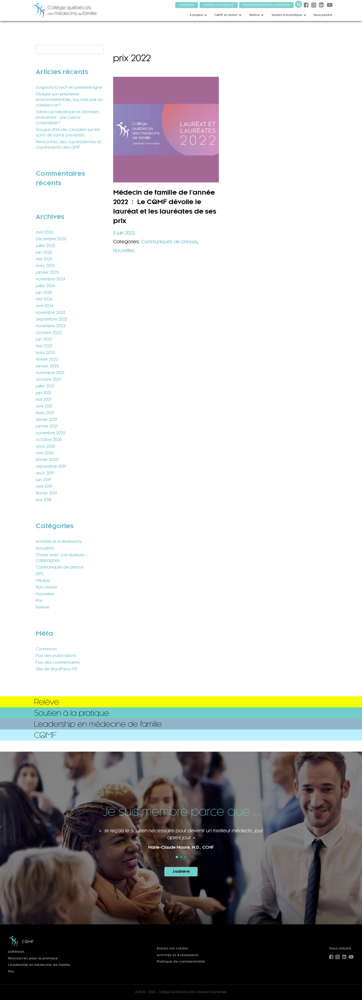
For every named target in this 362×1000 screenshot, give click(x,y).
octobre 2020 (49, 440)
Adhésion (16, 951)
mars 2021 (45, 413)
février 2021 (46, 419)
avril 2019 (44, 486)
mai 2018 (43, 500)
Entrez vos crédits (172, 948)
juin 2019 (43, 480)
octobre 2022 (49, 332)
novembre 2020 (50, 433)
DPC (40, 574)
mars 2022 (45, 353)
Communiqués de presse (60, 567)
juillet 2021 (45, 386)
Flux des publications (56, 656)
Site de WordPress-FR (56, 669)
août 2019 (45, 473)
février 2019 (46, 493)
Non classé (46, 587)
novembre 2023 (50, 312)
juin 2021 (43, 393)
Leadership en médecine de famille (39, 965)
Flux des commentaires (58, 662)
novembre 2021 (50, 373)
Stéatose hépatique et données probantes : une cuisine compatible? (67, 117)
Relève (42, 607)
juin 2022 (44, 339)
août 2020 (45, 446)
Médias (43, 580)
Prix (39, 600)
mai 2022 (44, 346)
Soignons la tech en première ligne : (70, 87)
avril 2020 (45, 453)
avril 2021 (44, 406)
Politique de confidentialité (181, 961)
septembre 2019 (51, 466)
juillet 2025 (45, 246)
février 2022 (47, 359)
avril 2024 (44, 306)
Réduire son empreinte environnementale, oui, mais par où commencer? (69, 99)
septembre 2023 (51, 319)
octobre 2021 (48, 379)
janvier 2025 (47, 272)
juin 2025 (44, 252)
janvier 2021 (47, 426)
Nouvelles (45, 594)
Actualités (45, 548)
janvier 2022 (47, 366)
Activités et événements (59, 541)
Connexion (46, 649)
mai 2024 (44, 299)
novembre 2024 (50, 279)
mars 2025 (45, 266)
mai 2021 (43, 399)
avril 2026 (45, 232)
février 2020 (47, 460)
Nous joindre (340, 948)
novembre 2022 (50, 326)
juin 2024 (44, 292)
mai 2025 (44, 259)
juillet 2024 (45, 286)
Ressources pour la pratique (33, 958)
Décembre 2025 (51, 239)
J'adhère (181, 871)
